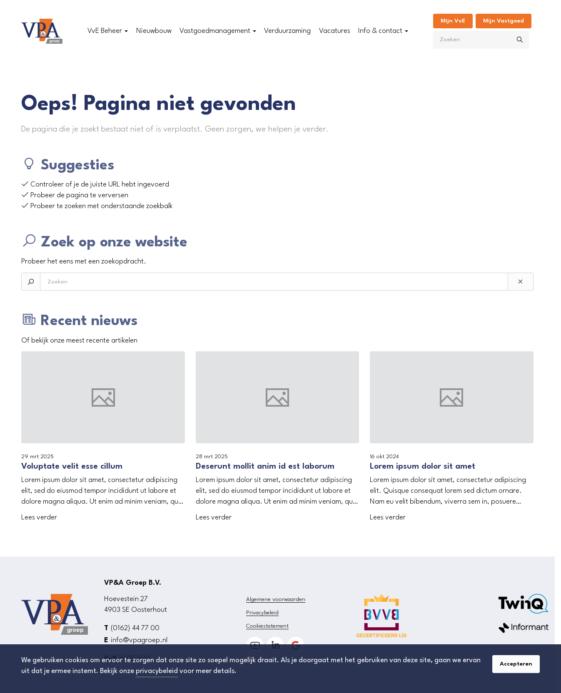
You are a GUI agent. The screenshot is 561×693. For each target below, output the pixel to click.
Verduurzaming (287, 31)
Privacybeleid (262, 613)
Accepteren (516, 664)
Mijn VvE (453, 21)
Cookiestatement (267, 626)
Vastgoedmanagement (215, 31)
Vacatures (334, 31)
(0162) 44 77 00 (135, 628)
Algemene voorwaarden (275, 599)
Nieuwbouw (154, 31)
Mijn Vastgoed (503, 21)
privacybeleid (157, 671)
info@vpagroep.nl (139, 640)
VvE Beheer (104, 31)
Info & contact (380, 31)
